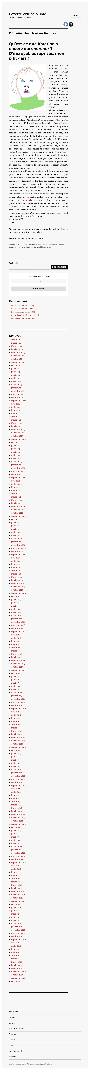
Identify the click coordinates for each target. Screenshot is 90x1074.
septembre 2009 (18, 978)
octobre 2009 (17, 975)
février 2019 (16, 615)
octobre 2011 (17, 898)
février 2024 (16, 423)
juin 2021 (15, 526)
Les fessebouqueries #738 (23, 309)
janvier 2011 (16, 927)
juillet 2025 (16, 368)
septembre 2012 (18, 862)
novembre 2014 (18, 779)
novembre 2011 (18, 894)
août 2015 (15, 750)
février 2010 (16, 962)
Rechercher (14, 263)
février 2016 (16, 731)
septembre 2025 (18, 362)
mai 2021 (15, 529)
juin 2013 (15, 834)
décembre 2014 (18, 776)
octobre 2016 (17, 705)
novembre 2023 (18, 433)
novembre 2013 (18, 817)
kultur (25, 245)
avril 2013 (15, 840)
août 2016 (15, 712)
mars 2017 (15, 689)
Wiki (57, 120)
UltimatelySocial (63, 1072)
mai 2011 (15, 914)
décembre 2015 (18, 737)
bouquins (13, 1012)
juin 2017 (15, 680)
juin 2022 (15, 487)
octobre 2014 (17, 782)
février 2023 (16, 461)
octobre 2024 (17, 397)
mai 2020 (15, 567)
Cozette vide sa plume (27, 14)
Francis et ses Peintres (56, 245)
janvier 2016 (16, 734)
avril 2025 (15, 378)
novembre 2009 (18, 971)
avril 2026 (15, 340)
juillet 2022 (16, 484)
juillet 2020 (16, 561)
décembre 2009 (18, 968)
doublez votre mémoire (38, 245)
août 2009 (16, 981)
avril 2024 (15, 417)
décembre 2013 (18, 814)
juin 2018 (15, 641)
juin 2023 (15, 449)
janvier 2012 (16, 888)
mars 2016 (16, 728)
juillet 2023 (16, 445)
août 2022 (15, 481)
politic (12, 1045)
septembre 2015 (18, 747)
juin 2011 (15, 910)
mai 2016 (15, 721)
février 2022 (16, 500)
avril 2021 (15, 532)
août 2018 (15, 635)
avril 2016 (15, 724)
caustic (12, 1017)
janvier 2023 (16, 465)
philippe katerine (45, 247)
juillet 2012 (16, 869)
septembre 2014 (18, 785)
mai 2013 (15, 837)
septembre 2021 (18, 516)
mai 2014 (15, 798)
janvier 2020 (17, 580)
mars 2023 (16, 458)
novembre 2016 (18, 702)
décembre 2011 (18, 891)
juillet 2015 (16, 753)
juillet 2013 (16, 830)
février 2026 (16, 346)
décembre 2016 (18, 699)
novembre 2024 (18, 394)
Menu (76, 15)
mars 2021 (16, 535)
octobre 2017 (17, 667)
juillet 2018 (16, 638)
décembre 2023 (18, 429)
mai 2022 (15, 490)
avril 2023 (15, 455)
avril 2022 (15, 493)
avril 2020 (15, 570)
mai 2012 (15, 875)
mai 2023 (15, 452)
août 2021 (15, 519)
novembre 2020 (18, 548)
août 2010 (15, 943)
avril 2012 (15, 878)
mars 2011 (15, 920)
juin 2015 (15, 757)
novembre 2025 (18, 356)
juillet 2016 (16, 715)
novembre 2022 (18, 471)
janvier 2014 (16, 811)
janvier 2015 (16, 773)
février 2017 (16, 692)
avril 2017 (15, 686)
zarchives (13, 1057)
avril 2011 (15, 917)
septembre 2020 (18, 554)
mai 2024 (15, 413)
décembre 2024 (18, 391)
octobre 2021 (17, 513)
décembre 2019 (18, 583)
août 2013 (15, 827)
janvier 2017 (16, 696)
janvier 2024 (17, 426)
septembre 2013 (18, 824)
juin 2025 (15, 372)
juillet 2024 (16, 407)
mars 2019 (16, 612)
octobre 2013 (17, 821)
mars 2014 (16, 805)
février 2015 (16, 769)
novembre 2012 (18, 856)
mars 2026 (16, 343)
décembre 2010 (18, 930)
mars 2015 (16, 766)
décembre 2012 (18, 853)
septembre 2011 (18, 901)
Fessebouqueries (17, 1028)
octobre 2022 (17, 474)
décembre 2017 (18, 660)
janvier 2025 (17, 388)
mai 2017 (15, 683)
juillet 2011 (16, 907)
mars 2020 (16, 574)
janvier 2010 (16, 965)
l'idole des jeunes (32, 247)
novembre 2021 (18, 510)
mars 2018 (16, 651)
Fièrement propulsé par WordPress (39, 1064)
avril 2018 (15, 647)
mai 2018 (15, 644)
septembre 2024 (18, 400)
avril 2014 (15, 801)
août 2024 (15, 404)
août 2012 (15, 866)
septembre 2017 (18, 670)
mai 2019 (15, 606)
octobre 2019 (17, 590)
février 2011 (16, 923)
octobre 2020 (17, 551)
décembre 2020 (18, 545)
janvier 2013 (16, 850)
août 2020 (15, 558)
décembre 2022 (18, 468)
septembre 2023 (18, 439)
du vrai (12, 1023)
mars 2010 (16, 959)
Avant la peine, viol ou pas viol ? (25, 315)
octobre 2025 (17, 359)
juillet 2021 (16, 522)
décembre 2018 (18, 622)
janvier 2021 (16, 542)
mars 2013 (15, 843)
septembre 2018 (18, 631)
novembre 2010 (18, 933)
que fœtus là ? (15, 1051)
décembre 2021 (18, 506)
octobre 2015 (17, 744)
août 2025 (15, 365)
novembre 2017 (18, 664)
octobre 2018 (17, 628)
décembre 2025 (18, 352)
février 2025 (16, 384)
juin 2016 (15, 718)
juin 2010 (15, 949)
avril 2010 (15, 955)
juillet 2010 (16, 946)
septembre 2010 (18, 939)
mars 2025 (16, 381)
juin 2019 (15, 603)
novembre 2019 (18, 587)
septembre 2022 (18, 477)
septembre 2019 (18, 593)
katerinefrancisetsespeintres (31, 200)
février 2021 (16, 538)
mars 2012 (16, 882)
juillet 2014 (16, 792)
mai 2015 (15, 760)
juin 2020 (15, 564)
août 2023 (15, 442)
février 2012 (16, 885)
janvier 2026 (17, 349)
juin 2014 (15, 795)
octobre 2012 (17, 859)
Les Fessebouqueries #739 (23, 305)
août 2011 (15, 904)
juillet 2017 (16, 676)
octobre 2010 (17, 936)
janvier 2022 (17, 503)
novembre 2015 (18, 740)
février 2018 (16, 654)
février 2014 (16, 808)
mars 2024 (16, 420)
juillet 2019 (16, 599)
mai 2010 (15, 952)
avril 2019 (15, 609)
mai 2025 (15, 375)
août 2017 (15, 673)
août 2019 (15, 596)
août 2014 (15, 789)
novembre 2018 (18, 625)
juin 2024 (15, 410)
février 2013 (16, 846)
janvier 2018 (16, 657)
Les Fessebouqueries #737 (23, 312)
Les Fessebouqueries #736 (23, 318)
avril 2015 (15, 763)
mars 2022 (16, 497)
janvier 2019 (16, 619)
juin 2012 (15, 872)
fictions (12, 1034)
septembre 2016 (18, 708)
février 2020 (16, 577)
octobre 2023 (17, 436)
